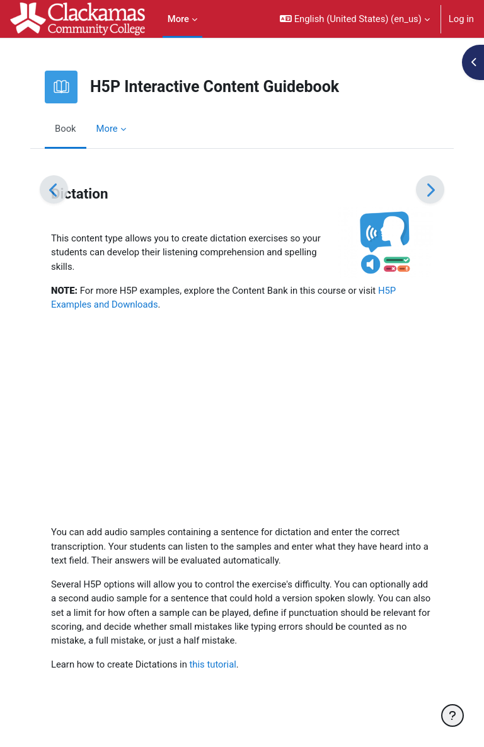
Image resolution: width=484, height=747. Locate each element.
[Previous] (54, 189)
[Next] (430, 189)
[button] (355, 19)
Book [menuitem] (65, 128)
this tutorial (213, 664)
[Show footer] (452, 715)
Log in (461, 19)
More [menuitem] (178, 19)
